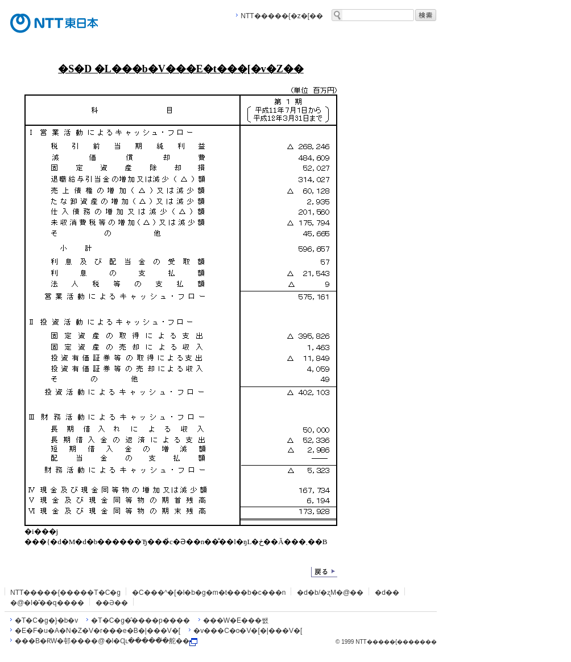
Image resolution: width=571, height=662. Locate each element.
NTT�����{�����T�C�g (65, 593)
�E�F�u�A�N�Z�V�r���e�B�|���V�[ (97, 631)
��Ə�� (112, 603)
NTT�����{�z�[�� (282, 16)
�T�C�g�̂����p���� (140, 620)
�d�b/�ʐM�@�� (330, 593)
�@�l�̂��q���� (47, 603)
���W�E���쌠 (235, 620)
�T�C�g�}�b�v (46, 620)
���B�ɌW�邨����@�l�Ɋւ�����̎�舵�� (106, 641)
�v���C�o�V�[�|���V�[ (247, 631)
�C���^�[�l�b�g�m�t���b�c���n (209, 593)
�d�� (387, 593)
